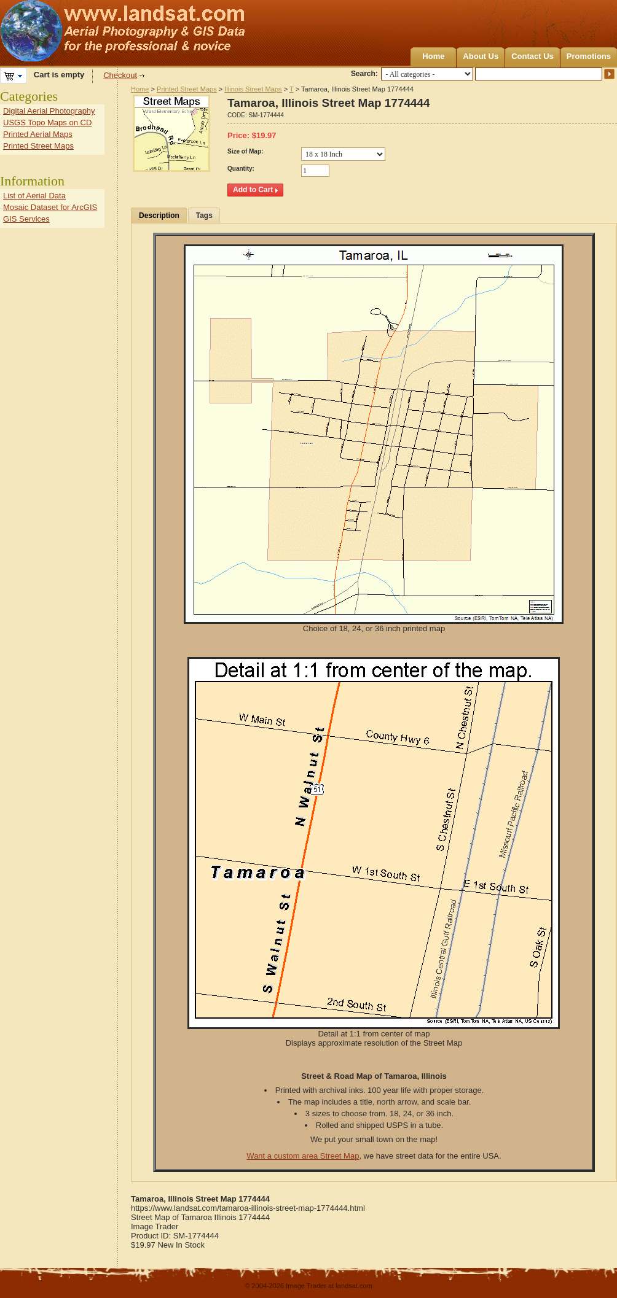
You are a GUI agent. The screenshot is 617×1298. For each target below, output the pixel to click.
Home (433, 56)
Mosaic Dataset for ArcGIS (50, 207)
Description (159, 215)
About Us (480, 56)
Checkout (120, 75)
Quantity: (240, 168)
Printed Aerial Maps (38, 134)
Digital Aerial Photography (49, 110)
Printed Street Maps (187, 89)
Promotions (589, 56)
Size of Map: (245, 151)
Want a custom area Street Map (302, 1155)
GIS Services (26, 218)
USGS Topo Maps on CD (47, 122)
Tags (204, 215)
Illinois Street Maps (252, 89)
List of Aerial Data (34, 195)
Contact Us (532, 56)
